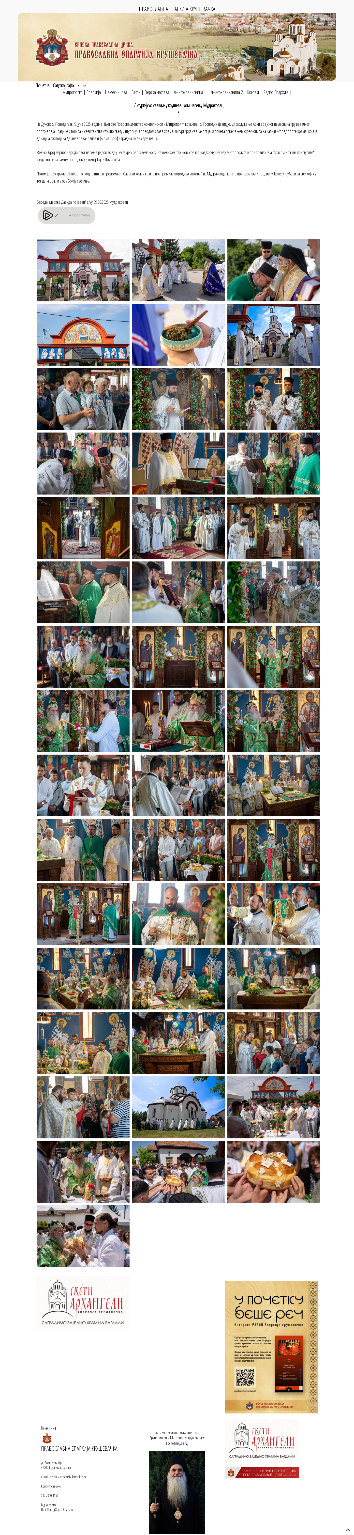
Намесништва (116, 92)
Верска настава (157, 92)
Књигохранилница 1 (189, 92)
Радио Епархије (276, 92)
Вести (81, 85)
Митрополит (72, 92)
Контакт (253, 92)
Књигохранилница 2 (226, 92)
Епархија (94, 92)
